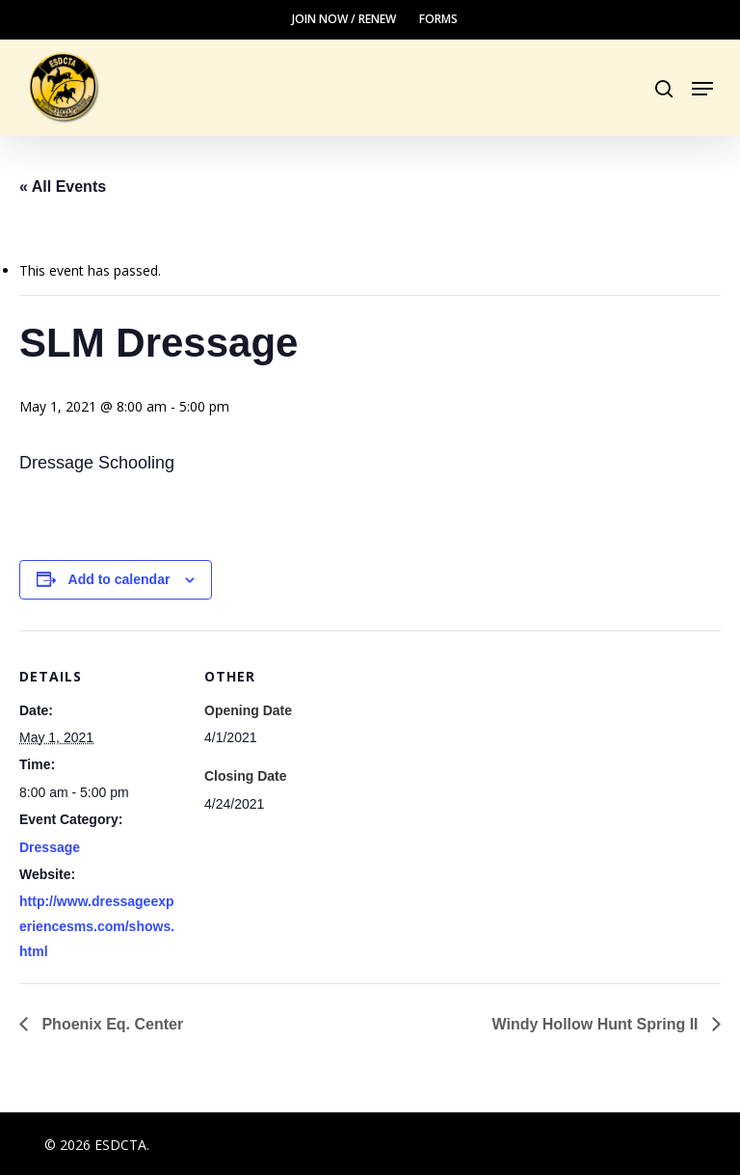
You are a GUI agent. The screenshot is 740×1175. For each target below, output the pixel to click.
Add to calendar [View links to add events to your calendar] (119, 579)
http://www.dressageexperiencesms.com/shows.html (96, 926)
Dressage (49, 847)
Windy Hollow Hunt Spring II (597, 1024)
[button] (702, 88)
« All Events (62, 186)
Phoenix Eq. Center (110, 1024)
